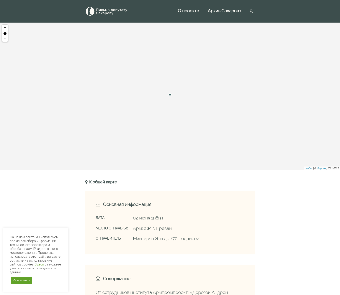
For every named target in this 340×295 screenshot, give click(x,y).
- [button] (5, 38)
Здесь (39, 264)
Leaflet (308, 168)
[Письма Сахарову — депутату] (112, 11)
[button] (5, 33)
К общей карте (102, 182)
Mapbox (321, 168)
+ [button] (5, 27)
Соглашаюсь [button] (21, 280)
